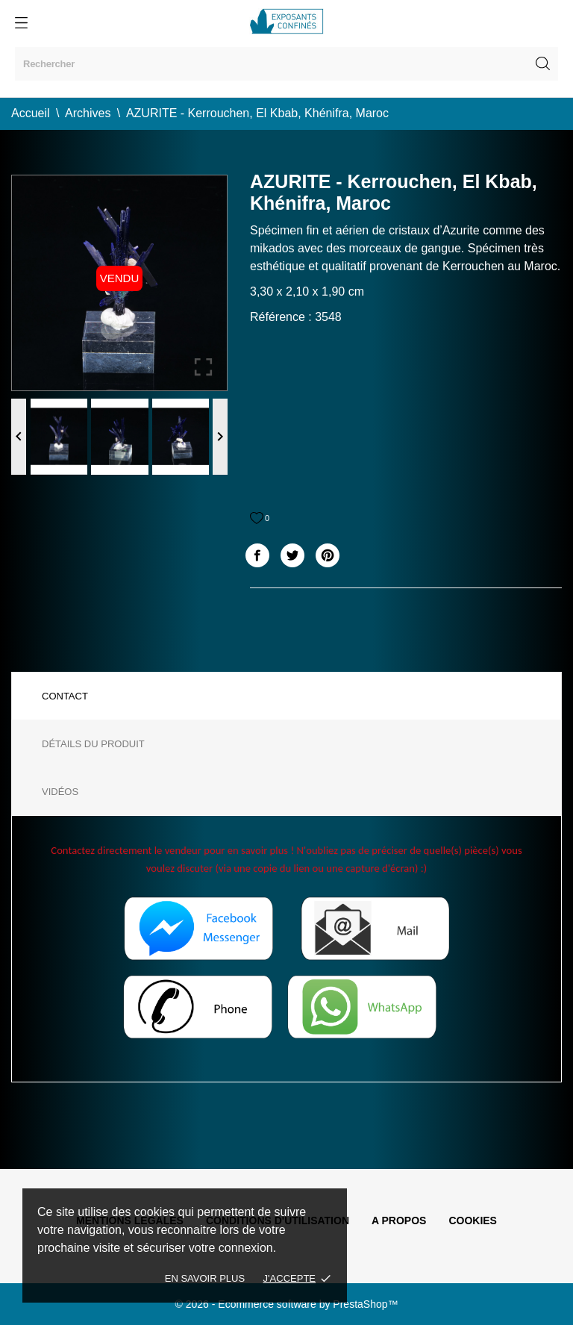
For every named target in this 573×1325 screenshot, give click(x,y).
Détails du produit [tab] (93, 743)
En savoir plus (205, 1278)
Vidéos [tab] (60, 791)
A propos (399, 1220)
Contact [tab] (65, 696)
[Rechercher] (286, 64)
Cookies (472, 1220)
